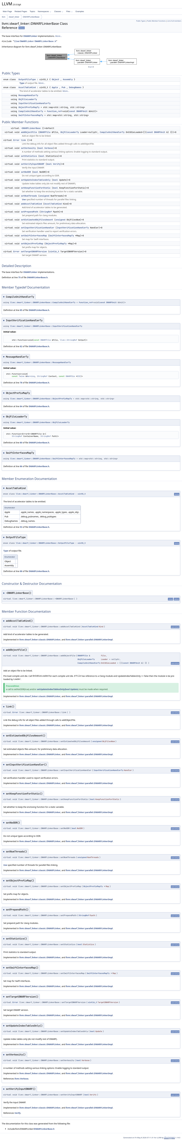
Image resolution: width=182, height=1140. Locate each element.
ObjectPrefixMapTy (28, 107)
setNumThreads (29, 195)
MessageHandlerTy (28, 95)
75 (19, 277)
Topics (32, 11)
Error (16, 140)
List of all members (174, 21)
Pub (63, 87)
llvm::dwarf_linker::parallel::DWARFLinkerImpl (89, 639)
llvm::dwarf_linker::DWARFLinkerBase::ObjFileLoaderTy (40, 422)
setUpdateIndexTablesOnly (36, 180)
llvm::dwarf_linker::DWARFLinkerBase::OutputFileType (45, 543)
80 (21, 442)
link (23, 140)
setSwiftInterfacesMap (34, 235)
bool (40, 148)
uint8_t (82, 494)
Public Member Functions (156, 21)
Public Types (140, 21)
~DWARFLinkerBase (31, 128)
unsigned (44, 195)
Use (24, 199)
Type (22, 83)
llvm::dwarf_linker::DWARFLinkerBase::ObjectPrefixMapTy (41, 398)
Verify (56, 164)
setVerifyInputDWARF (32, 164)
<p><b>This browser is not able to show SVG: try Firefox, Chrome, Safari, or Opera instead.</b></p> (91, 56)
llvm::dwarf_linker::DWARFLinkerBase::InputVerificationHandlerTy (46, 326)
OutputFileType (27, 79)
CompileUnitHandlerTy (30, 111)
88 (21, 571)
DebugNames (75, 87)
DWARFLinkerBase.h (37, 277)
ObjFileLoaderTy (27, 99)
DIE (79, 376)
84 (21, 406)
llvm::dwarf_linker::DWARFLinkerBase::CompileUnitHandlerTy (42, 302)
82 (21, 346)
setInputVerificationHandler (37, 227)
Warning (31, 376)
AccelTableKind (27, 87)
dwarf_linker (14, 17)
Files (69, 11)
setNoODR (26, 172)
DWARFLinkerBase (31, 17)
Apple (55, 87)
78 (21, 382)
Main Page (7, 11)
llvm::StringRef (68, 340)
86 (21, 466)
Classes (58, 11)
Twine (22, 376)
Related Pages (21, 11)
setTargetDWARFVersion (34, 251)
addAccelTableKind (31, 203)
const (72, 111)
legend (91, 67)
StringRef (46, 211)
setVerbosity (28, 148)
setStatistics (29, 156)
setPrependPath (29, 211)
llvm (3, 17)
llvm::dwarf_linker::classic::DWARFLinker (39, 639)
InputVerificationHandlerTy (34, 103)
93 (21, 527)
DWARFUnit (82, 111)
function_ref (54, 111)
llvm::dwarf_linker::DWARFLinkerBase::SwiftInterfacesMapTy (42, 458)
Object (55, 79)
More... (58, 36)
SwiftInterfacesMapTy (30, 115)
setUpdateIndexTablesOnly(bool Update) (57, 689)
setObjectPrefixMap (32, 243)
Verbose (48, 148)
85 (21, 310)
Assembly (68, 79)
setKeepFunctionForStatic (36, 188)
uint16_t (54, 251)
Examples (80, 11)
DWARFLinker (30, 36)
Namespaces (44, 11)
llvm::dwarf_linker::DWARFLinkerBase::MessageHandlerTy (40, 362)
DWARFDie (70, 376)
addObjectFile (29, 132)
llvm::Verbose (21, 1078)
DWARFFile (45, 132)
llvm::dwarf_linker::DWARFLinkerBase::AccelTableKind (45, 494)
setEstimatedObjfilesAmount (37, 219)
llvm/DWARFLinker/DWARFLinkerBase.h (35, 41)
